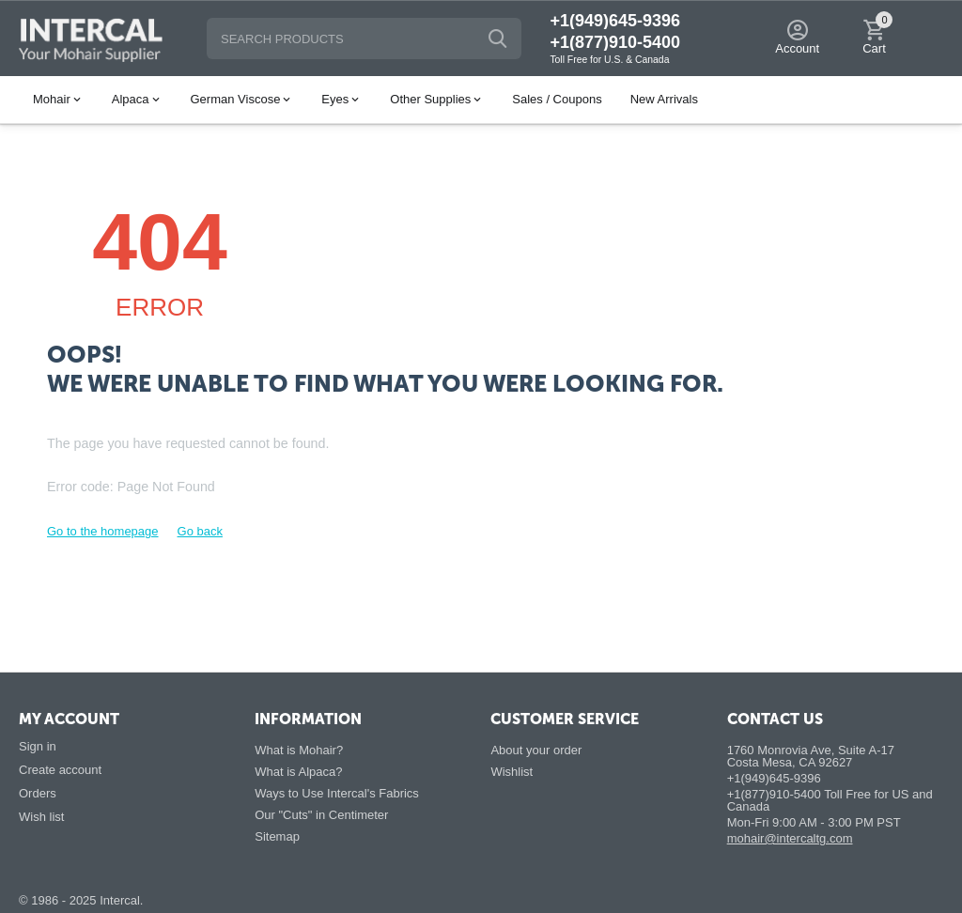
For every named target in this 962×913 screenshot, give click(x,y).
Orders (37, 793)
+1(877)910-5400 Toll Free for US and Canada (830, 800)
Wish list (41, 817)
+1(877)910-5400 (615, 42)
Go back (200, 531)
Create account (60, 770)
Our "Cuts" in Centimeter (321, 815)
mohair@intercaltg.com (790, 838)
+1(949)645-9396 (615, 20)
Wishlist (511, 772)
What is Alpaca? (298, 772)
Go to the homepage (103, 531)
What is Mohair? (299, 750)
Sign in (37, 746)
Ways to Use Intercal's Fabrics (337, 793)
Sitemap (277, 836)
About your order (536, 750)
